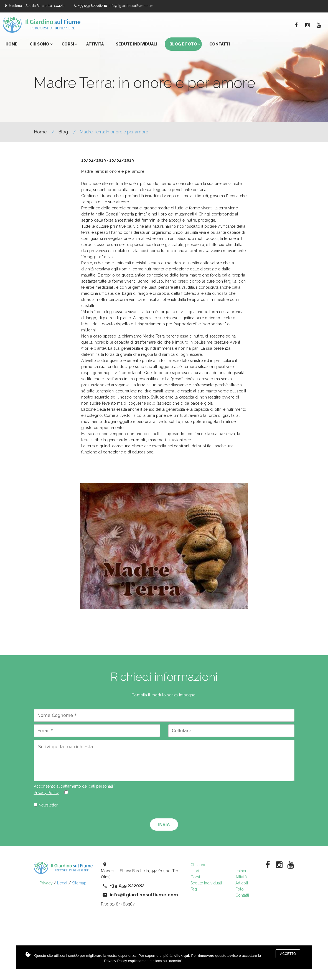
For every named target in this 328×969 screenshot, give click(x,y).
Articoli (241, 883)
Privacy (46, 883)
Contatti (219, 44)
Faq (193, 889)
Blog (63, 132)
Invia (164, 824)
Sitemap (79, 883)
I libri (194, 871)
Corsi (68, 44)
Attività (95, 44)
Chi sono (39, 44)
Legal (62, 883)
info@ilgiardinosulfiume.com (131, 6)
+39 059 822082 (90, 6)
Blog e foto (183, 44)
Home (11, 44)
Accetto (288, 954)
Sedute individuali (136, 44)
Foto (239, 889)
